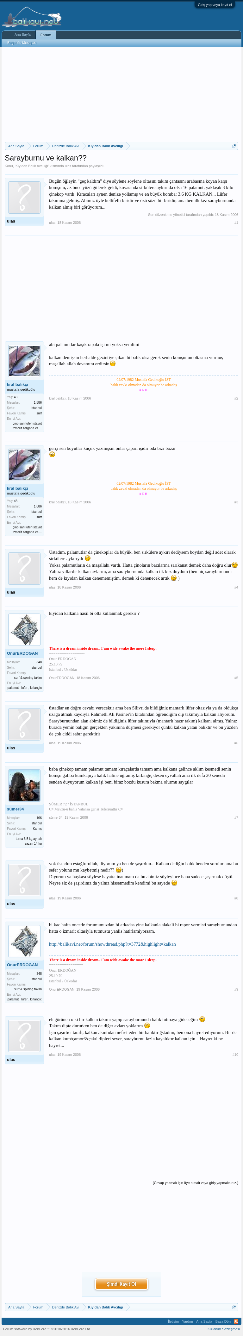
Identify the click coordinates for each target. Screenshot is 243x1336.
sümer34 (15, 809)
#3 (236, 502)
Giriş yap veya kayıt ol (215, 5)
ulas (68, 166)
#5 (236, 678)
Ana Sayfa (23, 34)
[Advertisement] (121, 94)
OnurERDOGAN (22, 653)
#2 (236, 398)
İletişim (173, 1321)
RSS (236, 1321)
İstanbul (36, 823)
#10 (235, 1054)
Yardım (187, 1321)
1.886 (38, 402)
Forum (45, 35)
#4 (236, 587)
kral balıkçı (17, 384)
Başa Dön (223, 1321)
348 (39, 662)
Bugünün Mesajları (21, 43)
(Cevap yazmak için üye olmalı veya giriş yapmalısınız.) (195, 1183)
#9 (236, 989)
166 (39, 818)
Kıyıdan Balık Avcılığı (32, 166)
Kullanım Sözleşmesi (224, 1329)
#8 (236, 898)
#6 (236, 743)
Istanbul (36, 667)
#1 (236, 222)
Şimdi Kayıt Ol (121, 1284)
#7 (236, 817)
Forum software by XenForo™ (47, 1329)
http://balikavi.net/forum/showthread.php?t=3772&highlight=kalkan (112, 944)
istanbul (36, 408)
